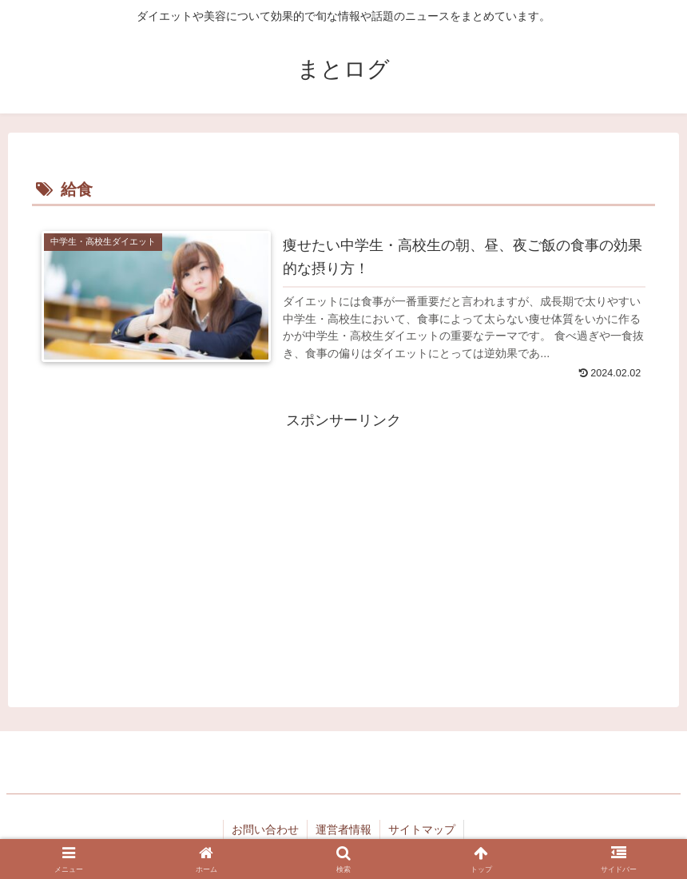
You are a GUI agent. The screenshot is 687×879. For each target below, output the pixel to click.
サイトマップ (421, 829)
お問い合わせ (265, 829)
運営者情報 (343, 829)
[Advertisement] (343, 546)
